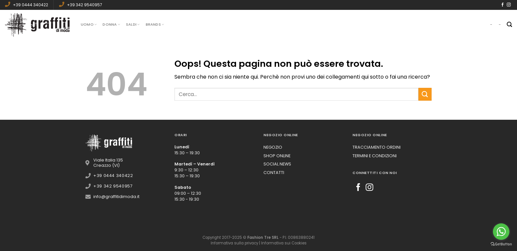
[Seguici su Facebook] (502, 5)
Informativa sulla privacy (234, 243)
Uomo (89, 24)
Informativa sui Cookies (284, 243)
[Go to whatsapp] (501, 231)
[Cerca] (509, 24)
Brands (155, 24)
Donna (111, 24)
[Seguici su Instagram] (509, 5)
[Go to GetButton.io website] (501, 244)
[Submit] (425, 94)
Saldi (133, 24)
